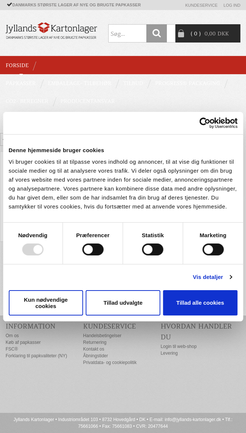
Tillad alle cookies (200, 302)
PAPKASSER (21, 83)
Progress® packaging (187, 83)
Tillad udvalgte (123, 302)
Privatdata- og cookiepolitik (110, 362)
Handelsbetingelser (102, 335)
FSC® (12, 349)
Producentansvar (87, 101)
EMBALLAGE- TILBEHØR (79, 83)
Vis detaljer (208, 277)
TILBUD (133, 83)
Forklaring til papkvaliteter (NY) (36, 355)
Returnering (95, 342)
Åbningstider (95, 355)
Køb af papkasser (23, 342)
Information (31, 326)
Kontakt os (94, 349)
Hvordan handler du (196, 331)
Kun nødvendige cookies (46, 302)
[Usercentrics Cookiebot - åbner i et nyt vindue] (204, 122)
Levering (169, 353)
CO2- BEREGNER (27, 101)
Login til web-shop (179, 346)
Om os (12, 335)
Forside (17, 65)
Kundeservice (201, 5)
